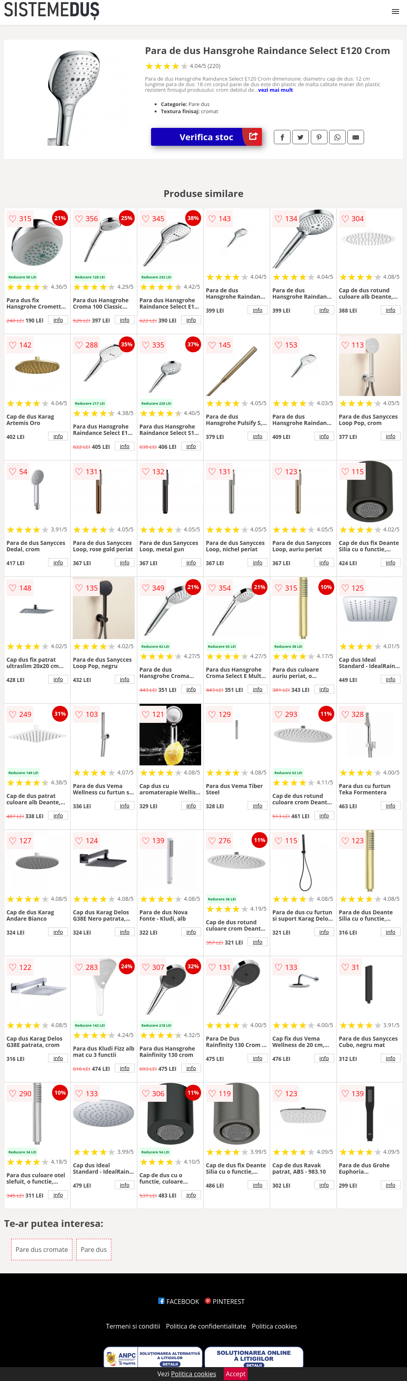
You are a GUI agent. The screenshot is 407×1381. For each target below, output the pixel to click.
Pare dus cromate (42, 1249)
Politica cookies (274, 1326)
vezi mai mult (275, 89)
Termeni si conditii (133, 1326)
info (58, 319)
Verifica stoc (221, 137)
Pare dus (94, 1249)
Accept (236, 1373)
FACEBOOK (178, 1301)
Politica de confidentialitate (206, 1326)
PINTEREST (224, 1301)
